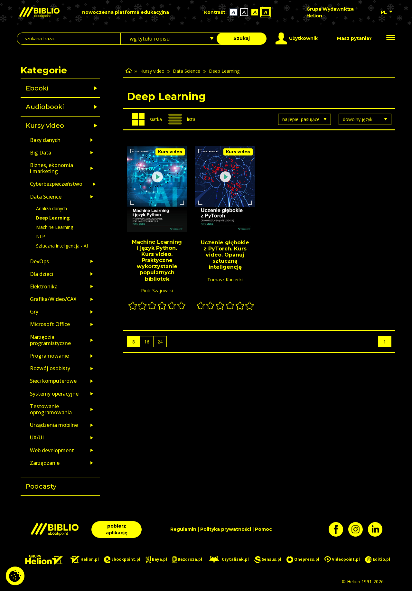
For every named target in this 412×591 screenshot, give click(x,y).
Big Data (40, 152)
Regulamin (183, 529)
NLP (40, 236)
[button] (77, 88)
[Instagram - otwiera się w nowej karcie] (358, 529)
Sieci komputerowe (53, 380)
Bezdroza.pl (187, 559)
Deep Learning (53, 218)
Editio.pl (377, 559)
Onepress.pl (302, 559)
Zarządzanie (45, 462)
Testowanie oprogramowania (51, 409)
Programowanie (49, 355)
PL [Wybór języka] (384, 12)
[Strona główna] (129, 71)
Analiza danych (51, 208)
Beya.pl (156, 559)
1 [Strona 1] (384, 342)
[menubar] (238, 12)
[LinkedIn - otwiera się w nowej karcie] (378, 529)
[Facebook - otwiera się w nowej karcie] (338, 529)
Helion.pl (84, 559)
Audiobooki (45, 107)
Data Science (45, 196)
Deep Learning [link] (224, 71)
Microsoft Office (50, 324)
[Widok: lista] (184, 119)
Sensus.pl (267, 559)
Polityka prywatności (225, 529)
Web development (52, 450)
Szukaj (241, 38)
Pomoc (263, 529)
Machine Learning (54, 227)
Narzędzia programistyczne (50, 340)
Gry (34, 311)
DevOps (39, 261)
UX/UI (37, 437)
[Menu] (390, 37)
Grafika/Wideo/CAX (53, 299)
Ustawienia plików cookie (15, 576)
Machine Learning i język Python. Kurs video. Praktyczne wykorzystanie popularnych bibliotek (157, 260)
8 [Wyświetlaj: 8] (133, 342)
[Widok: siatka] (147, 119)
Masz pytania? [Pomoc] (354, 38)
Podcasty (41, 486)
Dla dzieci (41, 273)
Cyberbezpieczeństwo (56, 183)
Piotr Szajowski (157, 290)
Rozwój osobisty (50, 368)
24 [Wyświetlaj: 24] (160, 342)
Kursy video (45, 125)
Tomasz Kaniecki (225, 280)
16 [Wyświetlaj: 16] (146, 342)
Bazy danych (45, 140)
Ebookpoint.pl (122, 559)
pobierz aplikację (116, 529)
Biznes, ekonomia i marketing (51, 168)
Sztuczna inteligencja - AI (62, 246)
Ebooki (37, 88)
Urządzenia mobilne (54, 424)
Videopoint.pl (342, 559)
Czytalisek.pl (227, 559)
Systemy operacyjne (54, 393)
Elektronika (44, 286)
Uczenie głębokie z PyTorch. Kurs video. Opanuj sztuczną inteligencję (225, 254)
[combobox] (172, 39)
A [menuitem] (233, 12)
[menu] (157, 189)
